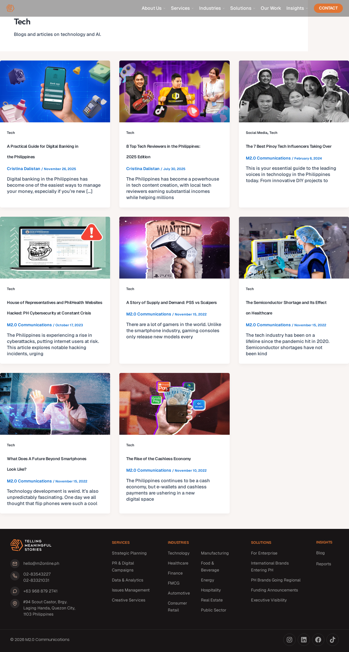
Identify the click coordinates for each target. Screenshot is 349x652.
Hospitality (211, 592)
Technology (179, 555)
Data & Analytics (127, 582)
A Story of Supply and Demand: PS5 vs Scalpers (171, 302)
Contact (328, 8)
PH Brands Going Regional (275, 582)
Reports (323, 566)
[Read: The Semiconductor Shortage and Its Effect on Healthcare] (294, 247)
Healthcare (178, 565)
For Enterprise (264, 555)
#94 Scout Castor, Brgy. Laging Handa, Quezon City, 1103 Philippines (51, 608)
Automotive (179, 595)
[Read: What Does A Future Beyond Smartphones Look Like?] (55, 403)
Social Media (257, 132)
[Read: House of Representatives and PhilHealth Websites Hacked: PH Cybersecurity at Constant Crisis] (55, 247)
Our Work (271, 8)
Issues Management (131, 592)
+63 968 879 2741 (39, 591)
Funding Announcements (274, 592)
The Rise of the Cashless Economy (158, 458)
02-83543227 (36, 575)
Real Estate (212, 602)
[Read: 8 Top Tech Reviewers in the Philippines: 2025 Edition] (174, 91)
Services (182, 8)
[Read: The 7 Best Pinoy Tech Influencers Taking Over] (294, 91)
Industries (212, 8)
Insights (297, 8)
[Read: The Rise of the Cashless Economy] (174, 403)
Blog (320, 555)
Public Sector (213, 612)
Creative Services (128, 602)
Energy (207, 582)
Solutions (243, 8)
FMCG (173, 585)
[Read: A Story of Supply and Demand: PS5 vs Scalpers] (174, 247)
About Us (154, 8)
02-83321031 (35, 581)
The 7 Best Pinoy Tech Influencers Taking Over (289, 146)
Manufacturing (215, 555)
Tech (11, 132)
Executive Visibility (269, 602)
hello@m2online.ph (40, 565)
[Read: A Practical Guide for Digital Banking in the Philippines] (55, 91)
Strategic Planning (129, 555)
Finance (175, 575)
